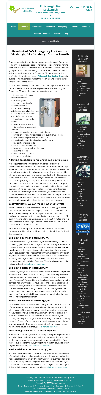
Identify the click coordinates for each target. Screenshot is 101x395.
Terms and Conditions (41, 33)
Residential (23, 26)
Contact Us (85, 26)
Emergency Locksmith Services (83, 217)
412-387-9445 (86, 8)
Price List (57, 33)
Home (13, 26)
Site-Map (60, 389)
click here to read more (35, 264)
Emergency (62, 26)
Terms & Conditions (39, 389)
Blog (66, 33)
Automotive (37, 26)
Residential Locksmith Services (83, 59)
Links (67, 389)
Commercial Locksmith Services (83, 107)
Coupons (74, 26)
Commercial (50, 26)
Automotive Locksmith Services (83, 159)
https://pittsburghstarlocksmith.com (59, 380)
